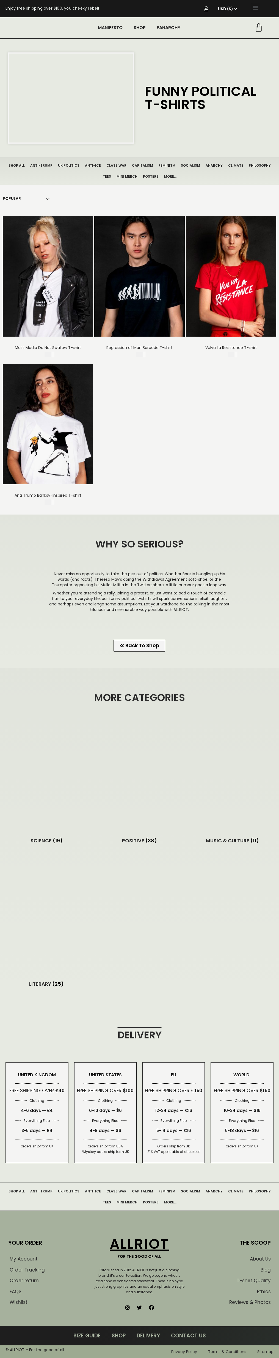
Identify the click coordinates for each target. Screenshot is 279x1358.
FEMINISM (167, 165)
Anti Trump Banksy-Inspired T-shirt (48, 495)
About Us (260, 1259)
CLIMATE (235, 165)
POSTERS (151, 176)
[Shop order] (12, 198)
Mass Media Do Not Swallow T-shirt (48, 347)
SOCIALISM (190, 165)
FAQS (15, 1291)
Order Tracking (27, 1270)
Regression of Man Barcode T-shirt (139, 347)
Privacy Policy (184, 1351)
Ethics (264, 1291)
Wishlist (18, 1302)
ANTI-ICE (93, 165)
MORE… (170, 176)
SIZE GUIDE (87, 1335)
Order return (24, 1280)
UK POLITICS (68, 165)
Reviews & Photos (250, 1302)
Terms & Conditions (227, 1351)
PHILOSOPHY (260, 165)
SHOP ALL (17, 165)
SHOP (140, 27)
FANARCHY (168, 27)
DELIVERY (148, 1335)
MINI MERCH (127, 176)
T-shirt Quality (254, 1280)
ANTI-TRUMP (41, 165)
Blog (266, 1270)
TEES (107, 176)
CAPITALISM (142, 165)
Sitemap (265, 1351)
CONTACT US (188, 1335)
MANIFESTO (110, 27)
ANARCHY (214, 165)
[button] (255, 7)
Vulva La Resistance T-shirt (231, 347)
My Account (24, 1259)
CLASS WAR (116, 165)
